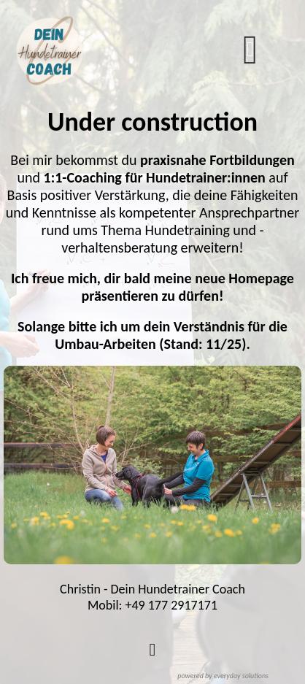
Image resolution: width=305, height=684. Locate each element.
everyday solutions (241, 675)
